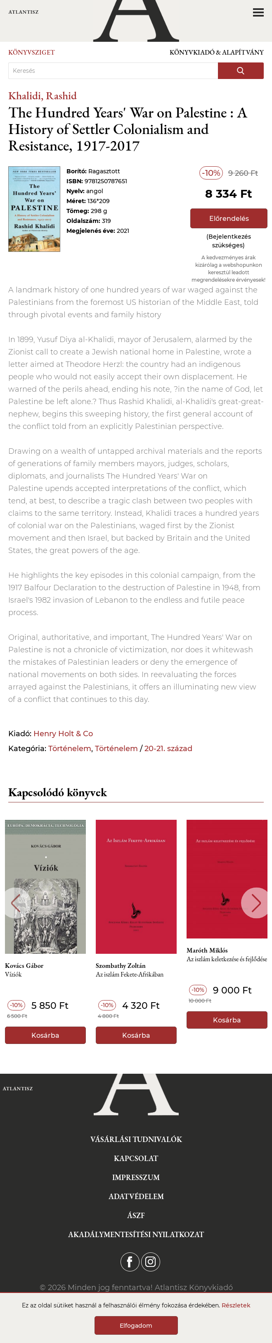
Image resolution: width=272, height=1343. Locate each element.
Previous (15, 903)
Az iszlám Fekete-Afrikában (129, 975)
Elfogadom (136, 1325)
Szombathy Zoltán (121, 966)
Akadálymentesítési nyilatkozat (136, 1234)
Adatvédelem (136, 1196)
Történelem (69, 748)
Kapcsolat (136, 1158)
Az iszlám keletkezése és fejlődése (227, 959)
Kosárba (45, 1035)
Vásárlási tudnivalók (136, 1139)
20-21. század (168, 748)
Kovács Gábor (24, 966)
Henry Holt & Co (63, 733)
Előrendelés (229, 219)
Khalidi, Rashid (42, 95)
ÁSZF (136, 1215)
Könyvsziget (31, 52)
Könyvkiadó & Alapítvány (217, 52)
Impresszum (136, 1177)
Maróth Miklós (207, 950)
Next (256, 903)
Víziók (13, 975)
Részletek (236, 1305)
